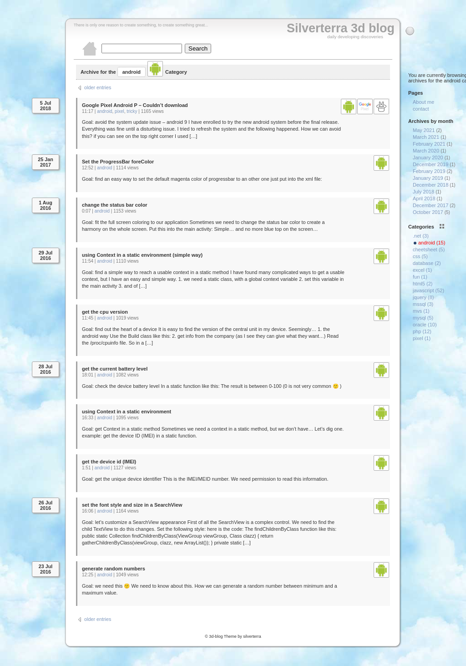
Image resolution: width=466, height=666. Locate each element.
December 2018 (430, 185)
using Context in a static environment (126, 411)
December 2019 (430, 164)
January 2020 (428, 157)
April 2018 (424, 198)
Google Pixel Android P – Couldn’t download (135, 105)
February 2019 (429, 171)
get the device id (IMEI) (109, 461)
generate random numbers (113, 568)
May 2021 (424, 130)
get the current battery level (114, 368)
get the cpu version (105, 312)
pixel (119, 111)
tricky (132, 111)
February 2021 (429, 144)
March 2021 (426, 137)
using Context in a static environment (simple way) (142, 255)
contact (421, 109)
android (104, 111)
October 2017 (428, 212)
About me (423, 102)
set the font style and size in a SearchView (132, 505)
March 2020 (426, 150)
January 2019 (428, 178)
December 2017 (430, 205)
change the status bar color (114, 205)
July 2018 (423, 191)
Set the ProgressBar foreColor (118, 161)
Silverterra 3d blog (341, 28)
